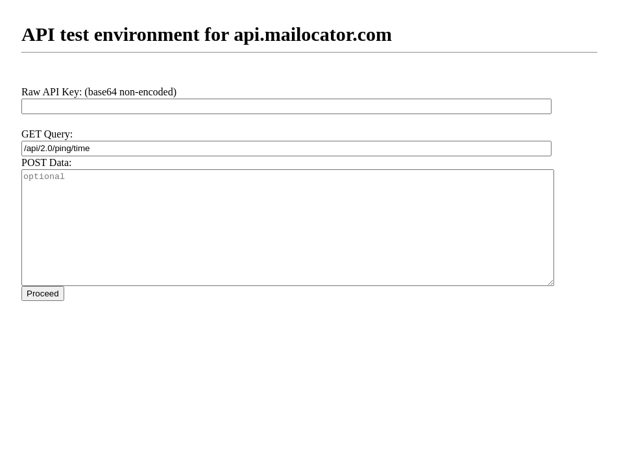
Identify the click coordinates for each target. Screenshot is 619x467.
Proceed (43, 293)
